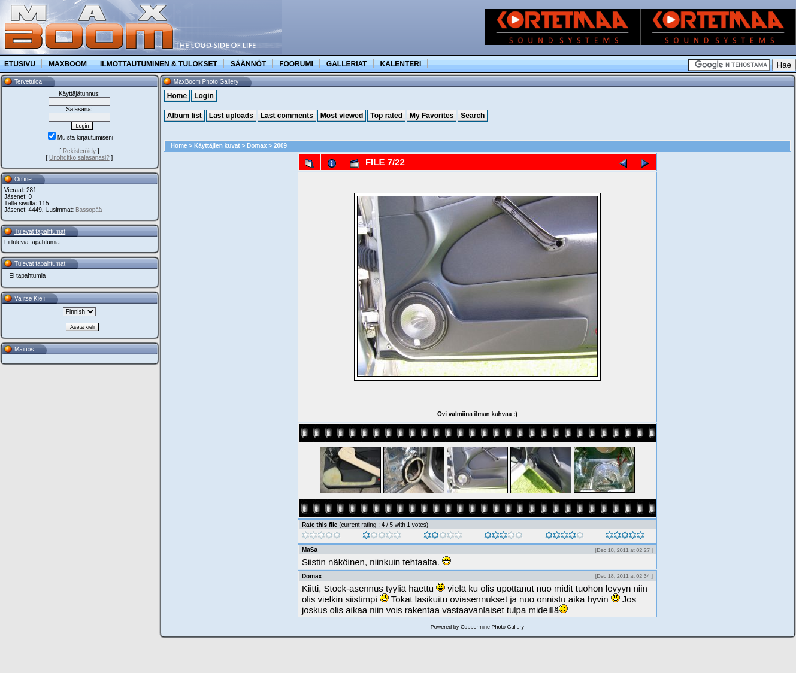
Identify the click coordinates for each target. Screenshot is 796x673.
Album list (184, 115)
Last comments (287, 115)
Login (204, 96)
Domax (257, 146)
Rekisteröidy (79, 151)
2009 (280, 146)
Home (177, 96)
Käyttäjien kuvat (217, 146)
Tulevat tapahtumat (39, 231)
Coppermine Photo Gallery (492, 627)
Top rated (386, 115)
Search (473, 115)
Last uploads (231, 115)
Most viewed (341, 115)
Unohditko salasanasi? (79, 157)
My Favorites (431, 115)
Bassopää (88, 210)
